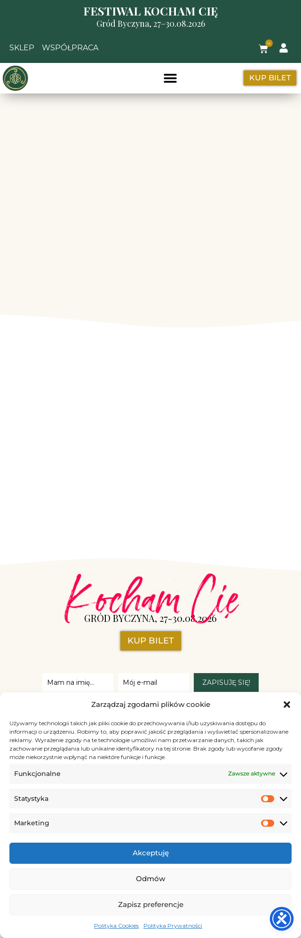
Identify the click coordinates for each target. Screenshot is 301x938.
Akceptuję (151, 852)
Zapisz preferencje (150, 904)
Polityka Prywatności (172, 925)
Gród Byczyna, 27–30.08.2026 (150, 23)
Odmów (150, 878)
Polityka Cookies (116, 925)
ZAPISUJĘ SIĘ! (226, 682)
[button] (287, 704)
